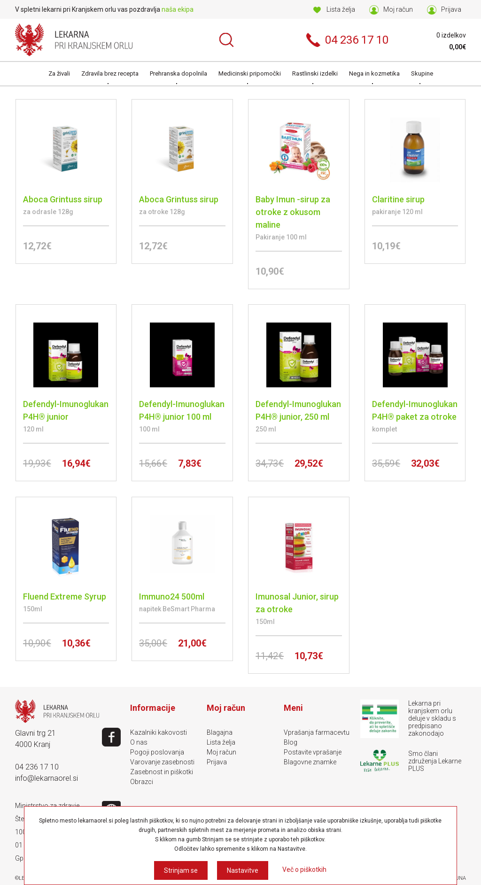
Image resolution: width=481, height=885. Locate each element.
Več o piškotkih (304, 869)
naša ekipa (178, 9)
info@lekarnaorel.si (46, 778)
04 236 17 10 (37, 766)
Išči (226, 40)
